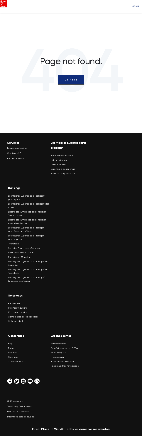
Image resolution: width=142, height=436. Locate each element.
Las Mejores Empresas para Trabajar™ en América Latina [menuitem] (27, 221)
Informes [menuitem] (12, 352)
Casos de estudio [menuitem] (17, 361)
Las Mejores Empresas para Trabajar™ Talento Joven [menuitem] (27, 213)
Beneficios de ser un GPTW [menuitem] (64, 348)
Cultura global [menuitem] (15, 321)
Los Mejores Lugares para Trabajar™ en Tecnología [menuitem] (28, 271)
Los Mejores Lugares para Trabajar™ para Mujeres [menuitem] (26, 237)
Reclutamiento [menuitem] (15, 303)
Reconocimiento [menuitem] (15, 158)
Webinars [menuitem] (13, 357)
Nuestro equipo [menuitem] (58, 352)
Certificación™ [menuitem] (14, 153)
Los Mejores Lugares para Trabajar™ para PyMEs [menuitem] (26, 198)
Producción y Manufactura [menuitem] (21, 252)
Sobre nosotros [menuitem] (58, 343)
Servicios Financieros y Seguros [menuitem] (23, 248)
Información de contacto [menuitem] (63, 361)
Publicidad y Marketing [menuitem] (19, 257)
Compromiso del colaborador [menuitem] (23, 316)
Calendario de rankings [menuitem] (63, 169)
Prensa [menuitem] (11, 348)
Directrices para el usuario (20, 416)
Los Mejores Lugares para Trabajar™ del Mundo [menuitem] (28, 206)
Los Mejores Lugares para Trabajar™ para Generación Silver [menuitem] (26, 229)
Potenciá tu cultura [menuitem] (17, 308)
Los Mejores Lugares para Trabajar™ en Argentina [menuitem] (28, 263)
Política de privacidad (18, 411)
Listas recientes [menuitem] (59, 160)
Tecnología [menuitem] (13, 243)
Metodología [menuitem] (57, 357)
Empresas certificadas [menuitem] (62, 155)
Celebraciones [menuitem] (58, 164)
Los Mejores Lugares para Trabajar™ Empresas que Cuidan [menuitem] (26, 279)
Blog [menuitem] (10, 343)
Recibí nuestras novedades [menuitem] (65, 366)
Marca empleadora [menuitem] (18, 312)
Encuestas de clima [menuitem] (17, 148)
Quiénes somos (15, 401)
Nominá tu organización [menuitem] (63, 173)
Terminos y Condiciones (19, 406)
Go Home (71, 79)
